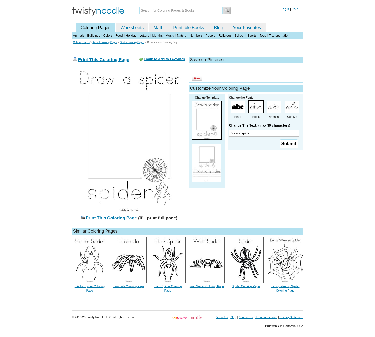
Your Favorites (247, 27)
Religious (224, 35)
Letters (144, 35)
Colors (108, 35)
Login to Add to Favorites (164, 59)
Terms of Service (266, 317)
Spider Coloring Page (246, 286)
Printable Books (188, 27)
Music (170, 35)
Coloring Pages (96, 27)
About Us (222, 317)
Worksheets (132, 27)
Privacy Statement (291, 317)
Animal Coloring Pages (104, 42)
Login (285, 9)
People (210, 35)
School (239, 35)
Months (157, 35)
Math (158, 27)
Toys (263, 35)
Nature (181, 35)
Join (295, 9)
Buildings (93, 35)
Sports (252, 35)
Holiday (131, 35)
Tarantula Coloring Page (128, 286)
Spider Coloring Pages (132, 42)
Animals (78, 35)
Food (119, 35)
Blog (218, 27)
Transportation (279, 35)
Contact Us (246, 317)
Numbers (196, 35)
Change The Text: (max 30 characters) (259, 125)
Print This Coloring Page (103, 59)
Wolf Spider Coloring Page (207, 286)
